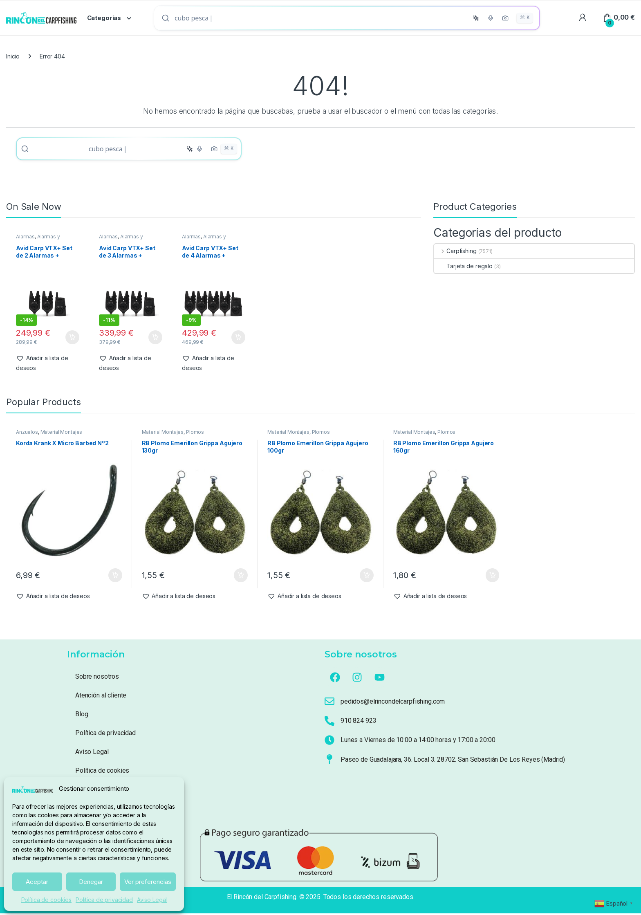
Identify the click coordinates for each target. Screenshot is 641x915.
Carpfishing (455, 252)
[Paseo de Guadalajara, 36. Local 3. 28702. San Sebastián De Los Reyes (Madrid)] (329, 761)
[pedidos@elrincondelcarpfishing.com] (329, 703)
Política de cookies (46, 899)
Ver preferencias (147, 882)
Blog (81, 716)
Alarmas (25, 238)
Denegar (91, 882)
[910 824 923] (329, 722)
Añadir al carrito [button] (72, 339)
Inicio (13, 56)
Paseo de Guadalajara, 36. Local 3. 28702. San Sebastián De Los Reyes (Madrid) (453, 761)
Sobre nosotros (97, 678)
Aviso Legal (152, 899)
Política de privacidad (104, 899)
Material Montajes (61, 434)
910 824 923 (358, 722)
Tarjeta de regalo (463, 267)
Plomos (195, 434)
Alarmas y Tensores (38, 241)
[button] (47, 365)
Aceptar (37, 882)
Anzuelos (27, 434)
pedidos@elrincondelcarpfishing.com (393, 703)
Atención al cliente (100, 697)
